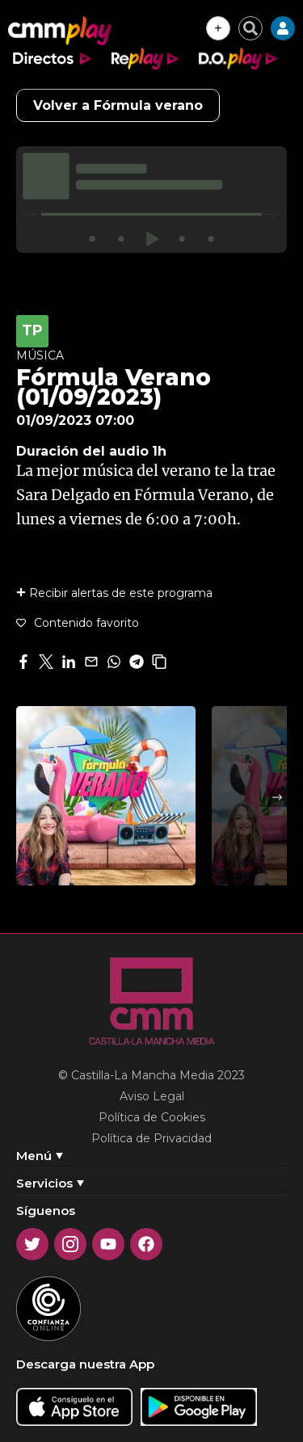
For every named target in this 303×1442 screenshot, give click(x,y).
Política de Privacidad (151, 1138)
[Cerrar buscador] (250, 28)
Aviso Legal (152, 1096)
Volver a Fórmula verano (118, 105)
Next (277, 797)
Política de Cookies (152, 1117)
